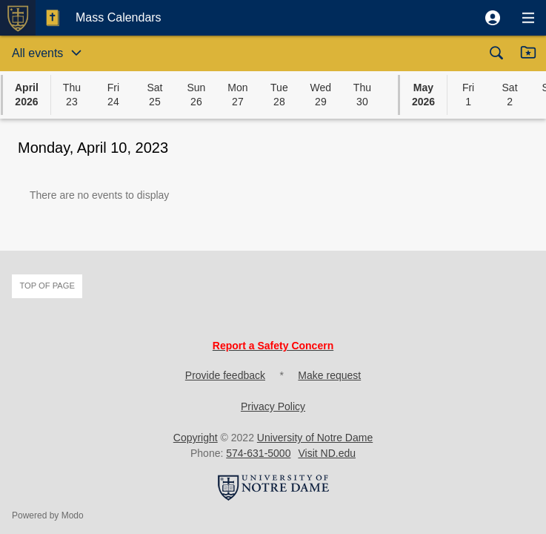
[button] (492, 18)
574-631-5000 (258, 453)
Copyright (195, 438)
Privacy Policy (273, 406)
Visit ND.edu (327, 453)
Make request (329, 375)
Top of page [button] (47, 285)
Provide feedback (225, 375)
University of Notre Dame (315, 438)
